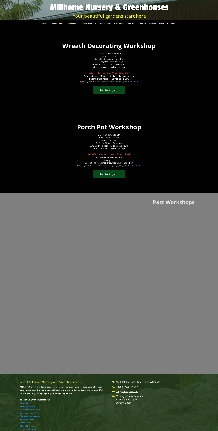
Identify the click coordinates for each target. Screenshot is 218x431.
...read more (132, 81)
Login (109, 423)
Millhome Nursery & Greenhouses (109, 7)
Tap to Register (109, 90)
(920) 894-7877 (131, 337)
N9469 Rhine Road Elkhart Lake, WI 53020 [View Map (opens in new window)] (138, 332)
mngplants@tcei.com (127, 342)
